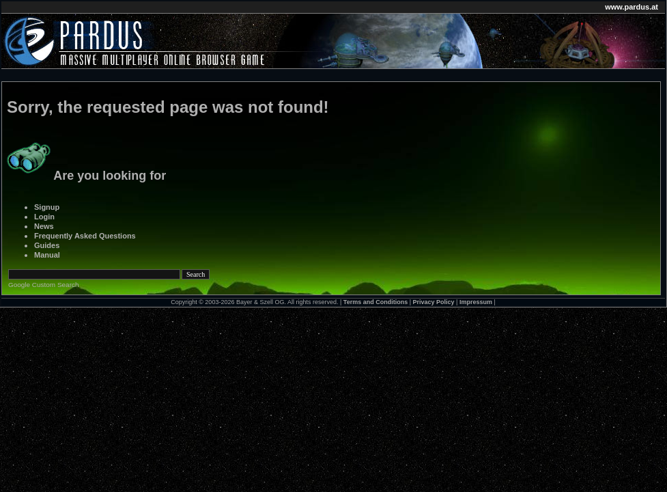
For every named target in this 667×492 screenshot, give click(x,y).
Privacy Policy (434, 302)
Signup (46, 207)
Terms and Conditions (375, 302)
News (44, 226)
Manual (47, 255)
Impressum (475, 302)
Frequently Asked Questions (85, 236)
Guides (46, 245)
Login (44, 217)
